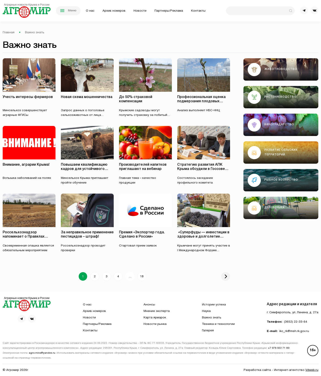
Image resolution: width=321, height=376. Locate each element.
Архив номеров (114, 10)
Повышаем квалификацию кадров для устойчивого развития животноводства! (85, 169)
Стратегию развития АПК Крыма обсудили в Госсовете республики (203, 169)
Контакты (198, 10)
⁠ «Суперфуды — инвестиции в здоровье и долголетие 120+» (203, 236)
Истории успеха (214, 304)
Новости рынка (155, 324)
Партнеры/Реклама (168, 10)
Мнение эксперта (157, 311)
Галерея (208, 330)
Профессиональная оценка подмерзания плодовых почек (201, 101)
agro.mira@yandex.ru (42, 353)
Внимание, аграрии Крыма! (26, 164)
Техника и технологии (218, 324)
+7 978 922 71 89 (278, 348)
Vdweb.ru (311, 370)
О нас (90, 10)
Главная (8, 32)
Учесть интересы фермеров (28, 97)
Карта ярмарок (155, 317)
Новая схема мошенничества (86, 97)
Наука (206, 311)
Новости (140, 10)
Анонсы (149, 304)
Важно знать (211, 317)
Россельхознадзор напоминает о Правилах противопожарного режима (27, 236)
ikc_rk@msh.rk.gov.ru (294, 331)
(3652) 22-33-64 (295, 321)
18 (142, 276)
